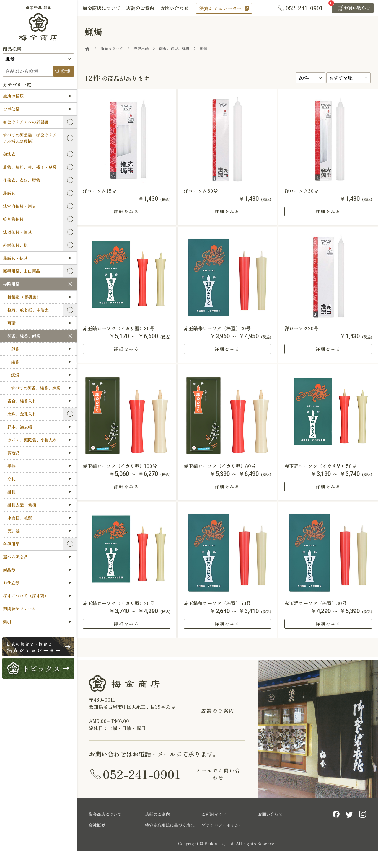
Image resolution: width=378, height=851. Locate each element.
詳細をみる (126, 211)
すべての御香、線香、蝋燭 (41, 388)
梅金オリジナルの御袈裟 (25, 122)
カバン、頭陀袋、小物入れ (39, 440)
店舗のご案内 (140, 8)
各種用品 (11, 544)
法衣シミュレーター (220, 8)
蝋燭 (41, 375)
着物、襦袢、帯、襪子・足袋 (30, 167)
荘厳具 (9, 193)
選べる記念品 (37, 557)
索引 (37, 622)
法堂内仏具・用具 (19, 206)
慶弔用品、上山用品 (21, 271)
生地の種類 (37, 96)
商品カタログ (111, 48)
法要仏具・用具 (17, 232)
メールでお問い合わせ (217, 774)
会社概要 (97, 825)
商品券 (37, 570)
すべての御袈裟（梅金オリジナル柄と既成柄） (30, 138)
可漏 (39, 323)
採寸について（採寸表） (37, 596)
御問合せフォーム (37, 609)
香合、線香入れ (39, 401)
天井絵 (39, 531)
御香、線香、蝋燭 (23, 336)
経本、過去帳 (39, 427)
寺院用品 (11, 284)
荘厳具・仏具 (37, 258)
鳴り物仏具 (13, 219)
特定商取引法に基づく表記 (170, 825)
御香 (41, 349)
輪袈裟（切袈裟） (39, 297)
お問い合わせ (175, 8)
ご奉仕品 (37, 109)
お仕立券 (37, 583)
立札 (39, 479)
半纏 (39, 466)
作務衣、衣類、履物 (21, 180)
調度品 (39, 453)
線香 (41, 362)
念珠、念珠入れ (21, 414)
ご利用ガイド (213, 814)
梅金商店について (101, 8)
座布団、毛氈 (39, 518)
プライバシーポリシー (222, 825)
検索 (66, 71)
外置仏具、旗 (15, 245)
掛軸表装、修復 (39, 505)
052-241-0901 (142, 774)
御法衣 (9, 154)
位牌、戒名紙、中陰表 (28, 310)
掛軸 (39, 492)
